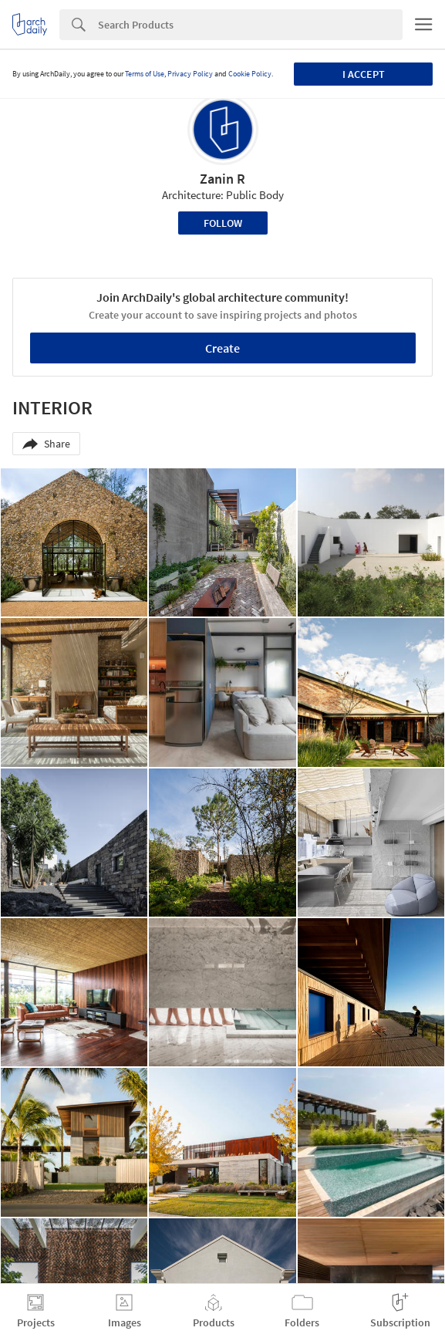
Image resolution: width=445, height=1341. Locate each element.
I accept (363, 74)
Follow (223, 223)
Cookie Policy (249, 74)
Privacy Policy (190, 74)
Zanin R (222, 178)
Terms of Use (144, 74)
